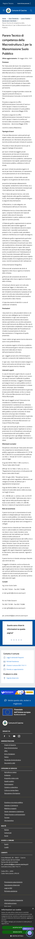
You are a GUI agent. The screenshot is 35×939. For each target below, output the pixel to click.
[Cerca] (31, 10)
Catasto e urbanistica (11, 787)
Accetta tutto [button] (17, 927)
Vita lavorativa (9, 820)
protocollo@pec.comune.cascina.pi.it (16, 864)
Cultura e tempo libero (11, 790)
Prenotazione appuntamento (13, 882)
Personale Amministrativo (12, 760)
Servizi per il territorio (9, 21)
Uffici (6, 751)
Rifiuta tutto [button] (17, 932)
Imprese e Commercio (11, 805)
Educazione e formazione (12, 793)
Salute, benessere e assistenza (14, 811)
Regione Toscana (8, 3)
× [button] (33, 908)
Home (4, 18)
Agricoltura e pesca (10, 772)
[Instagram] (19, 736)
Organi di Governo (10, 745)
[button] (17, 936)
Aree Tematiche (14, 18)
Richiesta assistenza (10, 891)
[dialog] (17, 923)
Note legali (7, 906)
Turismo (6, 817)
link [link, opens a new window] (8, 923)
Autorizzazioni (8, 784)
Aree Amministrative (11, 748)
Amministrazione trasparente (13, 900)
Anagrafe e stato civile (11, 778)
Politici (6, 757)
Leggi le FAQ (8, 888)
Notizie (6, 830)
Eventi (6, 844)
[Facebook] (4, 736)
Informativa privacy (10, 903)
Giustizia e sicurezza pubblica (13, 802)
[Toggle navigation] (4, 10)
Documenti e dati (9, 763)
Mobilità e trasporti (10, 808)
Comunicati (7, 833)
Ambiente (7, 775)
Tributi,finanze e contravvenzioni (14, 814)
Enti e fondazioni (9, 754)
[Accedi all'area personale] (23, 3)
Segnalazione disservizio (12, 885)
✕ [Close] (32, 928)
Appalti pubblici (9, 781)
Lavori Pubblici (25, 18)
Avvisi (6, 836)
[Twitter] (9, 736)
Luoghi (6, 847)
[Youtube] (14, 736)
